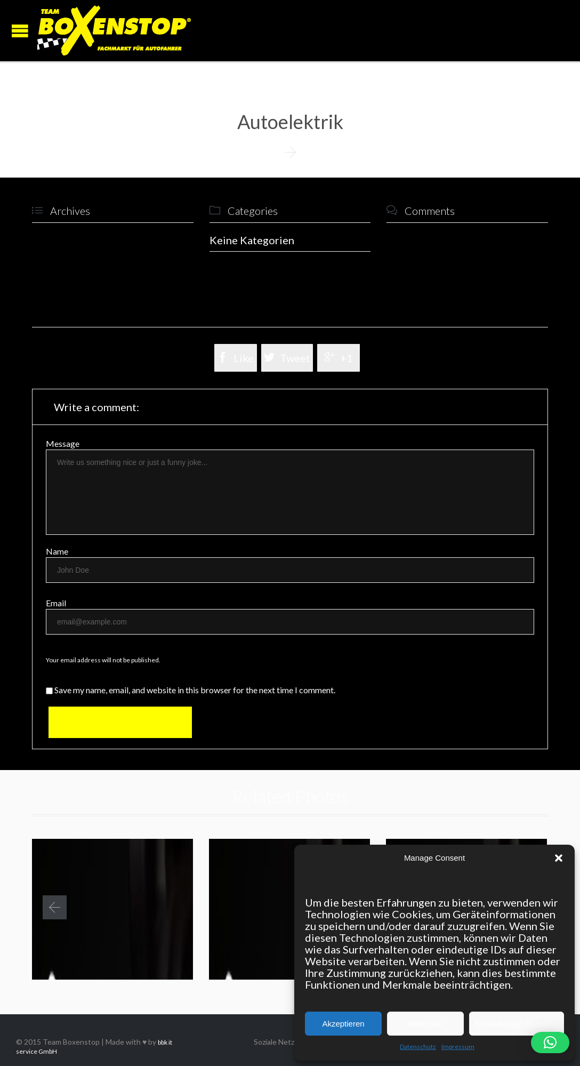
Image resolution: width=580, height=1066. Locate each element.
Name (57, 551)
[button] (558, 858)
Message (62, 443)
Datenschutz (418, 1047)
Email (56, 603)
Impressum (457, 1047)
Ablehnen (425, 1023)
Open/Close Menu (20, 30)
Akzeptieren (343, 1023)
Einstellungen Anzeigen (516, 1023)
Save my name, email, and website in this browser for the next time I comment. (190, 690)
